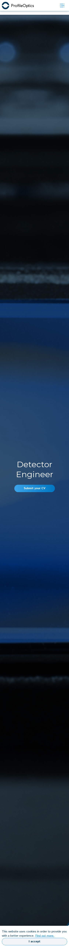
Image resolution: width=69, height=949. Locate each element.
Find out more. (44, 936)
